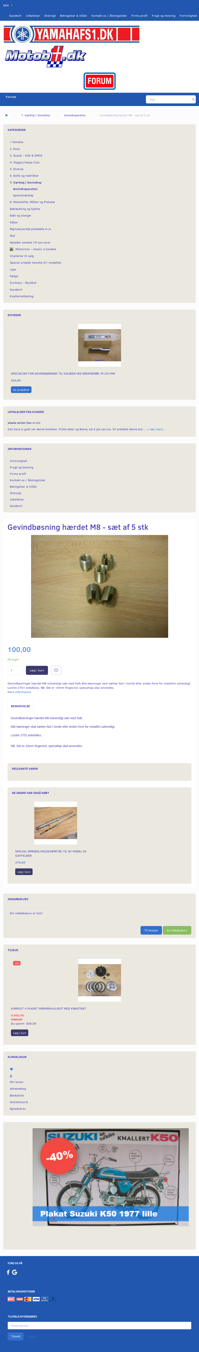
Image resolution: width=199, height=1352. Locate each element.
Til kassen (151, 930)
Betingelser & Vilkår (73, 15)
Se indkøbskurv (177, 930)
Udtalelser (33, 15)
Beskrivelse (20, 706)
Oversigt (50, 15)
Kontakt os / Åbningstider (109, 15)
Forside (11, 97)
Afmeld (31, 1336)
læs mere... (157, 429)
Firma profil (139, 15)
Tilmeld (15, 1336)
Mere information (19, 692)
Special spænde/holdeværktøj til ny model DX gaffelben (51, 853)
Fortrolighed (188, 15)
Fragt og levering (163, 15)
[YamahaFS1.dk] (71, 34)
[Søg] (193, 99)
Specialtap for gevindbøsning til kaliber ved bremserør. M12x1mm (63, 373)
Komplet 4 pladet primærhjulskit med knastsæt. (49, 1008)
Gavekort (15, 15)
